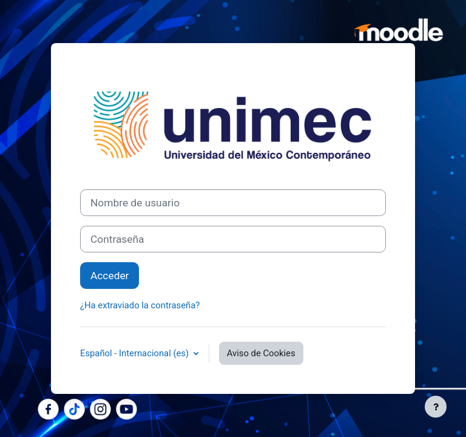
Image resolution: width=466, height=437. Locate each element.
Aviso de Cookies (261, 353)
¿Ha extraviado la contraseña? (140, 305)
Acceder (109, 275)
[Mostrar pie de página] (436, 407)
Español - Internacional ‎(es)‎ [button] (135, 353)
